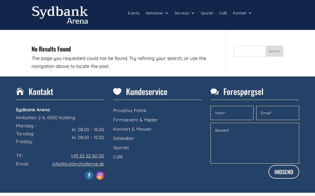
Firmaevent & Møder (135, 119)
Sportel (207, 13)
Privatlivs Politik (130, 110)
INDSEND (283, 172)
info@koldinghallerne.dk (78, 164)
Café (223, 13)
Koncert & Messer (132, 129)
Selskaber (123, 138)
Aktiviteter (154, 13)
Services (182, 13)
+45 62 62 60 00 (87, 155)
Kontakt (239, 13)
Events (134, 13)
